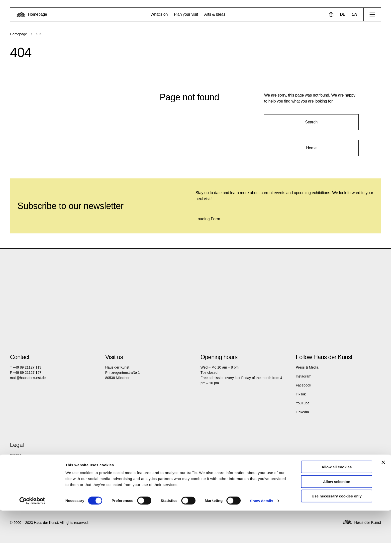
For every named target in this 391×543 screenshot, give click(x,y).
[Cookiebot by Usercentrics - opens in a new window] (32, 533)
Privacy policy (20, 464)
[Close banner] (383, 494)
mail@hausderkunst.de (28, 378)
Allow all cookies (337, 499)
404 (38, 34)
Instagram (303, 376)
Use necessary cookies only (337, 528)
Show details (261, 533)
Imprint (15, 455)
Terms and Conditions (27, 473)
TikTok (301, 394)
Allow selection (336, 514)
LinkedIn (302, 412)
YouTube (302, 403)
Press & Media (307, 367)
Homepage (18, 34)
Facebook (303, 385)
